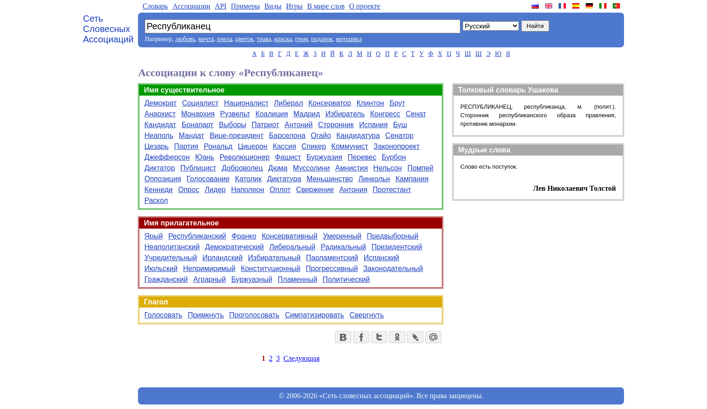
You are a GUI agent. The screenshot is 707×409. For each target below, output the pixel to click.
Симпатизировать (314, 315)
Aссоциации (192, 6)
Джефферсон (166, 157)
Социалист (200, 103)
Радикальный (343, 247)
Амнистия (351, 168)
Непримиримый (209, 268)
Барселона (287, 135)
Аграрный (209, 279)
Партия (186, 146)
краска (283, 39)
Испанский (381, 258)
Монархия (198, 114)
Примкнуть (206, 315)
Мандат (191, 135)
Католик (248, 179)
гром (301, 39)
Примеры (245, 6)
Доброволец (242, 168)
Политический (346, 279)
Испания (373, 125)
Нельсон (387, 168)
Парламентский (332, 258)
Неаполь (158, 135)
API (220, 6)
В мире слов (325, 6)
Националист (246, 103)
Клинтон (370, 103)
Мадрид (307, 114)
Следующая (301, 358)
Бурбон (394, 157)
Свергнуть (366, 315)
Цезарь (156, 146)
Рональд (218, 146)
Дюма (278, 168)
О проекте (364, 6)
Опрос (188, 189)
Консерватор (329, 103)
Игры (294, 6)
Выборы (232, 125)
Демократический (234, 247)
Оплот (280, 189)
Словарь (155, 6)
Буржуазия (324, 157)
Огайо (321, 135)
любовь (185, 39)
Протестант (392, 189)
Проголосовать (254, 315)
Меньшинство (330, 179)
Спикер (314, 146)
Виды (272, 6)
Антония (353, 189)
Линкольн (374, 179)
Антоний (298, 125)
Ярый (153, 236)
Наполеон (247, 189)
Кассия (284, 146)
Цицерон (252, 146)
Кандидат (160, 125)
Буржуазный (251, 279)
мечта (206, 39)
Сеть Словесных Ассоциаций (108, 29)
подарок (322, 39)
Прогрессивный (332, 268)
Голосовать (163, 315)
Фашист (288, 157)
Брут (397, 103)
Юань (204, 157)
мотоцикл (349, 39)
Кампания (411, 179)
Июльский (161, 268)
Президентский (397, 247)
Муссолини (311, 168)
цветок (244, 39)
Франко (244, 236)
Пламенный (297, 279)
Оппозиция (162, 179)
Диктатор (159, 168)
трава (264, 39)
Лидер (215, 189)
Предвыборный (392, 236)
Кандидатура (358, 135)
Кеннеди (158, 189)
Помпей (420, 168)
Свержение (315, 189)
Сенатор (399, 135)
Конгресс (385, 114)
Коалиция (272, 114)
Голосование (208, 179)
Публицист (198, 168)
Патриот (265, 125)
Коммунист (349, 146)
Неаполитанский (172, 247)
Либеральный (292, 247)
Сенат (416, 114)
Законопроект (396, 146)
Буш (400, 125)
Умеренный (342, 236)
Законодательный (393, 268)
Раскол (156, 200)
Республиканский (197, 236)
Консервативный (289, 236)
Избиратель (345, 114)
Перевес (362, 157)
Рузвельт (235, 114)
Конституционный (270, 268)
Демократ (160, 103)
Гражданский (166, 279)
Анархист (159, 114)
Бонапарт (198, 125)
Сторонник (336, 125)
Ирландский (222, 258)
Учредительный (170, 258)
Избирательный (274, 258)
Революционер (245, 157)
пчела (224, 39)
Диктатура (284, 179)
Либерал (288, 103)
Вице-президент (237, 135)
